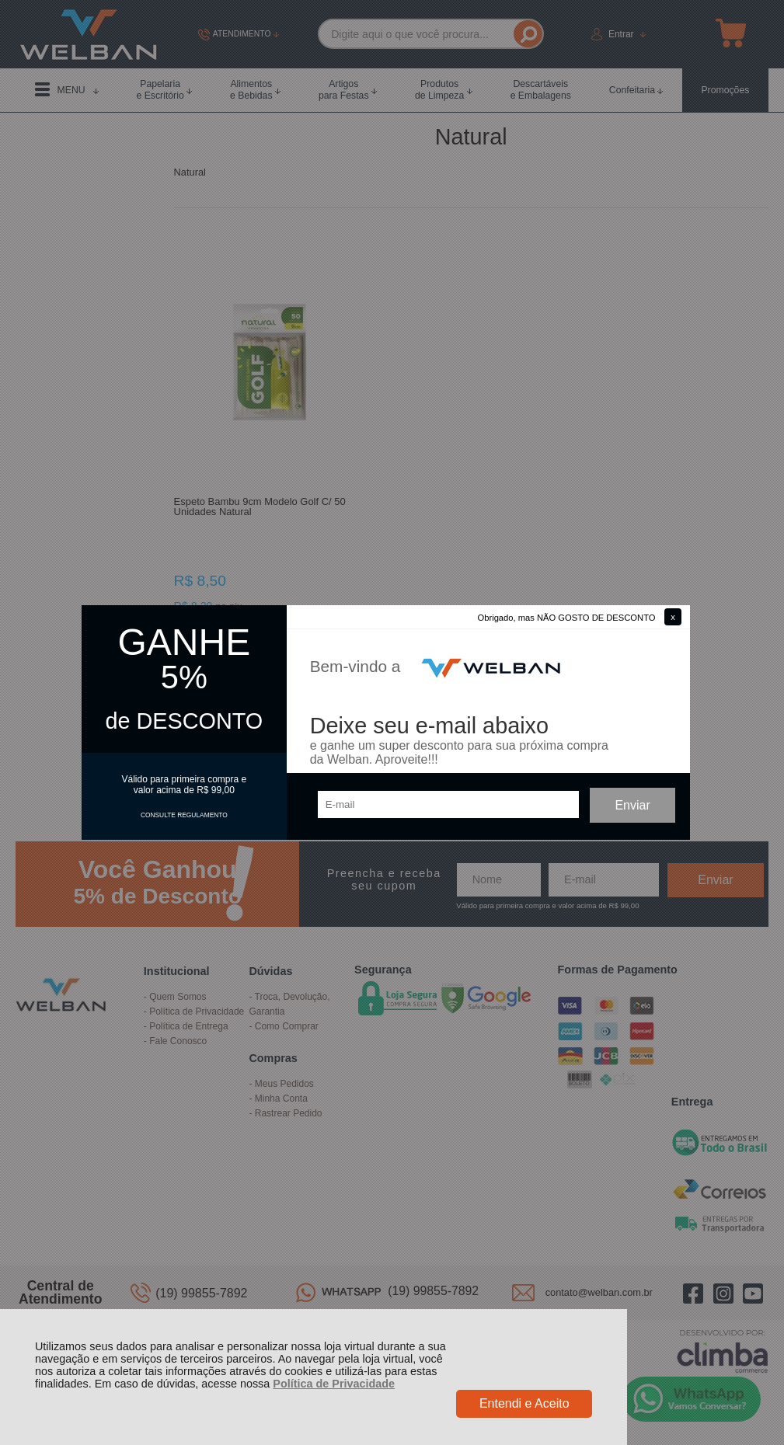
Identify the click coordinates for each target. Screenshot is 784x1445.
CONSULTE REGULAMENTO (184, 815)
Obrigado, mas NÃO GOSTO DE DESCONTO (567, 617)
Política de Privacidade (334, 1383)
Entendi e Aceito (524, 1403)
